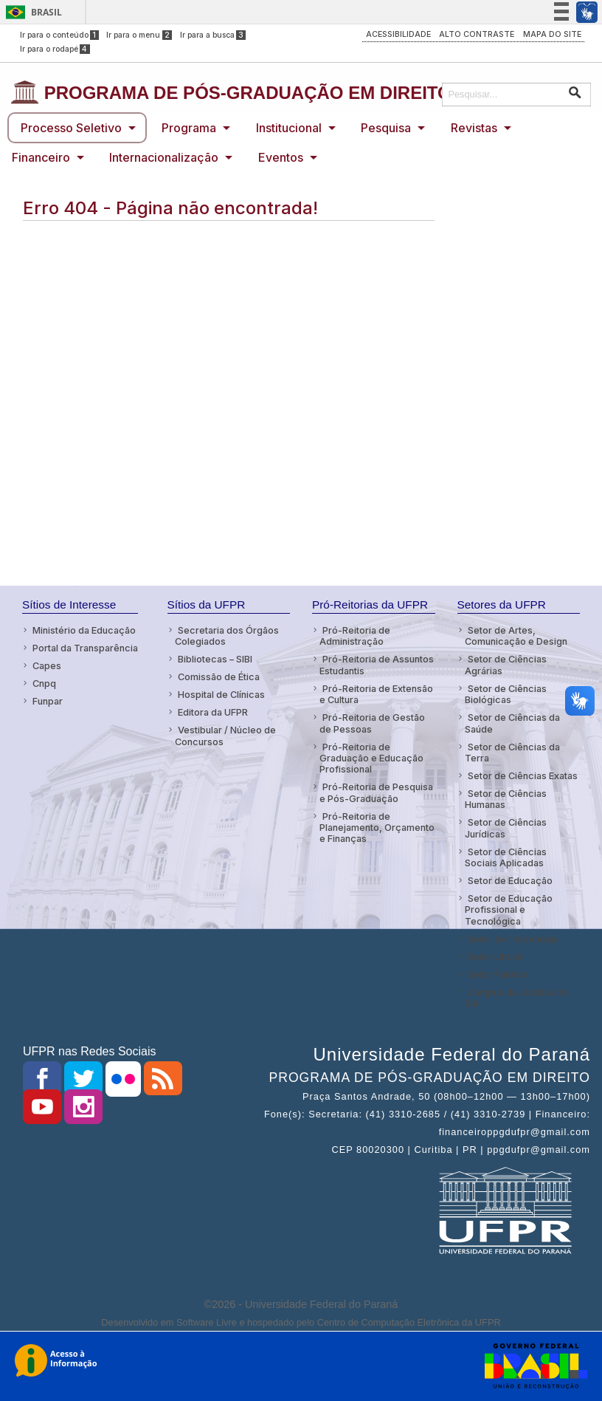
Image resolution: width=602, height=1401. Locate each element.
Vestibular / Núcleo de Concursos (225, 736)
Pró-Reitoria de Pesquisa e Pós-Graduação (376, 792)
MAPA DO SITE (552, 34)
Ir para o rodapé (55, 49)
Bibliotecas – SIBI (215, 659)
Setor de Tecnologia (513, 939)
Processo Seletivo (71, 127)
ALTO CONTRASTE (476, 34)
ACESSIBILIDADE (398, 34)
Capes (46, 665)
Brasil (46, 12)
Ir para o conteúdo (59, 35)
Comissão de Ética (219, 676)
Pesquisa (386, 127)
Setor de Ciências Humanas (506, 799)
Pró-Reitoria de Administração (354, 636)
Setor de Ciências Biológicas (506, 694)
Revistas (474, 127)
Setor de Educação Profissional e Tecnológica (509, 910)
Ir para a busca (213, 35)
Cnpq (44, 683)
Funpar (47, 701)
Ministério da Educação (84, 630)
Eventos (280, 157)
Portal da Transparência (85, 648)
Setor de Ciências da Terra (512, 752)
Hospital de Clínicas (221, 694)
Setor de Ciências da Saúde (512, 723)
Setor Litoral (495, 956)
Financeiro (41, 157)
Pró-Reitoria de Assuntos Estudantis (376, 665)
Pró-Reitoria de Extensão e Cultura (376, 694)
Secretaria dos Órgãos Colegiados (227, 636)
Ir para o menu (139, 35)
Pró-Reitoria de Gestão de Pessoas (372, 723)
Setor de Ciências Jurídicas (506, 828)
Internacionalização (163, 157)
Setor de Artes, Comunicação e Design (516, 636)
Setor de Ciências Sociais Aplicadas (506, 857)
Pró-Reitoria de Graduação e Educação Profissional (371, 758)
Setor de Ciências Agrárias (506, 665)
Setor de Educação (510, 880)
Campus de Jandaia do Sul (516, 998)
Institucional (289, 127)
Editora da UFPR (213, 712)
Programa (189, 127)
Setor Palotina (498, 974)
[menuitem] (77, 127)
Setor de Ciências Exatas (523, 775)
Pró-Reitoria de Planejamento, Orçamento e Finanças (377, 828)
